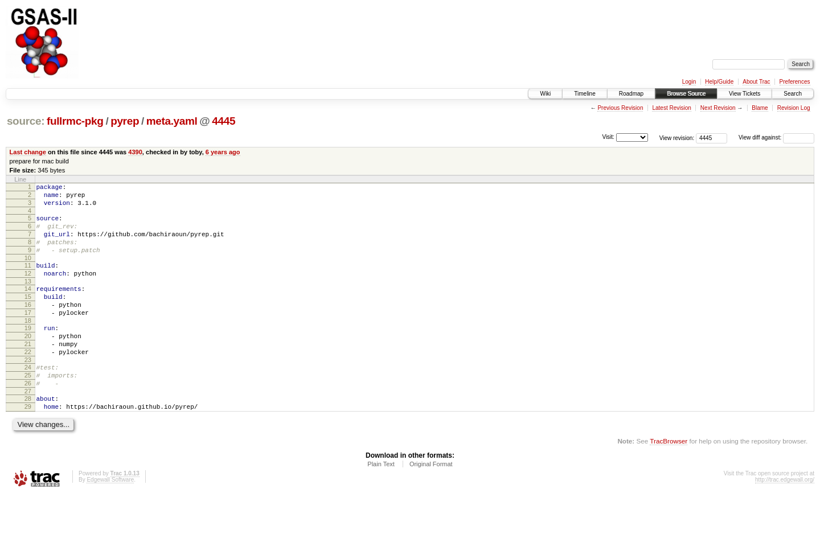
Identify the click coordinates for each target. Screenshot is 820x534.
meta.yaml (172, 121)
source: (25, 121)
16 (27, 325)
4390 (135, 152)
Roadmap (631, 94)
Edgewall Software (110, 519)
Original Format (431, 503)
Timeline (584, 94)
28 (27, 434)
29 (27, 444)
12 (27, 288)
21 (27, 371)
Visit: (608, 137)
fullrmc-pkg (75, 121)
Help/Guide (719, 82)
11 (27, 279)
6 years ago (223, 152)
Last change (28, 152)
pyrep (124, 121)
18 (27, 344)
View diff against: (776, 137)
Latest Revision (671, 108)
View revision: (677, 137)
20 (27, 361)
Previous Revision (620, 108)
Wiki (545, 94)
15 (27, 315)
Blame (760, 108)
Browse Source (686, 94)
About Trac (756, 82)
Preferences (795, 82)
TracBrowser (668, 480)
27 (27, 427)
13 (27, 298)
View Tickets (744, 94)
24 (27, 398)
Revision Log (793, 108)
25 (27, 407)
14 (27, 305)
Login (689, 82)
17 (27, 334)
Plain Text (381, 503)
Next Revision (718, 108)
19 (27, 351)
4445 (223, 121)
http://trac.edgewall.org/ (784, 519)
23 (27, 390)
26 (27, 417)
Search (793, 94)
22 (27, 380)
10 (27, 271)
